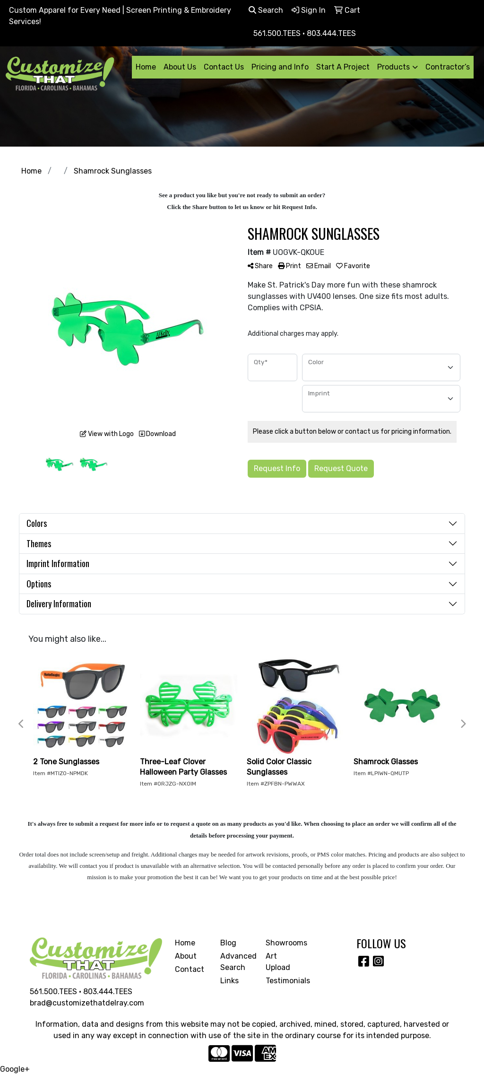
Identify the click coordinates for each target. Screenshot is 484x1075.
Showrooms (283, 942)
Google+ (15, 1069)
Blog (228, 942)
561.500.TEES (53, 991)
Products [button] (393, 66)
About (186, 956)
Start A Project (343, 66)
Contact (189, 969)
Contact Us (224, 66)
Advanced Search (237, 962)
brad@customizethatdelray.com (87, 1002)
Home (146, 66)
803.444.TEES (107, 991)
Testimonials (283, 980)
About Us (180, 66)
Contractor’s (447, 66)
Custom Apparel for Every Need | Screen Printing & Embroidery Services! (120, 16)
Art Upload (278, 962)
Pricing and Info (280, 66)
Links (229, 980)
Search (266, 10)
